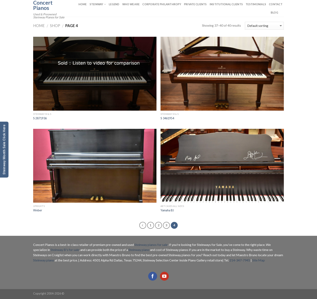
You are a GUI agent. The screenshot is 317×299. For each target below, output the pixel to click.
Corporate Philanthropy (161, 4)
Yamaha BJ (167, 210)
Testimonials (256, 4)
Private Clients (195, 4)
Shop (55, 25)
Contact (275, 4)
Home (82, 4)
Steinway (98, 4)
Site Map (258, 260)
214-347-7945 (239, 260)
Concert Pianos (43, 5)
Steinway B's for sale (65, 250)
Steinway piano (139, 250)
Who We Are (131, 4)
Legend (114, 4)
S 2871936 (40, 118)
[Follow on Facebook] (152, 276)
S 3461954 (167, 118)
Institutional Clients (226, 4)
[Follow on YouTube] (164, 276)
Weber (37, 210)
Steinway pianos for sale (151, 245)
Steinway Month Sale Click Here (4, 149)
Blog (274, 12)
